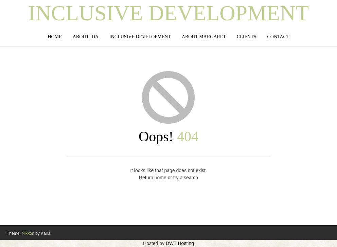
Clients (246, 36)
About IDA (86, 36)
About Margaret (204, 36)
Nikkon (28, 233)
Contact (278, 36)
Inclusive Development (168, 13)
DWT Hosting (180, 243)
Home (54, 36)
